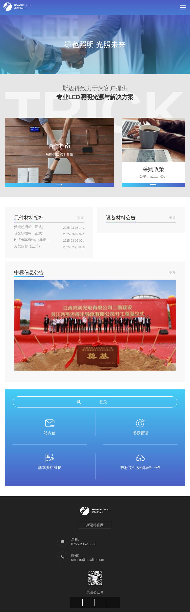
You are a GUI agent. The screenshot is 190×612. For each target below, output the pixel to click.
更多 (80, 217)
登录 (92, 402)
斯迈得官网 (95, 525)
